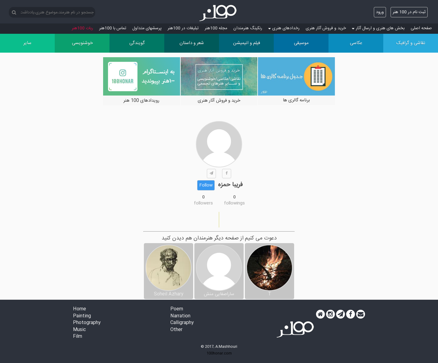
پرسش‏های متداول (147, 28)
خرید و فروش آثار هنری (326, 28)
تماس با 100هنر (112, 28)
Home (79, 309)
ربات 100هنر (82, 28)
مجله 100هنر (216, 28)
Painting (82, 316)
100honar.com (219, 353)
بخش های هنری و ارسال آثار (378, 28)
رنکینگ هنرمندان (247, 28)
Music (79, 329)
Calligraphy (182, 322)
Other (176, 329)
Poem (176, 309)
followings (234, 203)
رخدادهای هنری (284, 28)
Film (77, 336)
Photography (87, 322)
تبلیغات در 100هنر (183, 28)
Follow (206, 185)
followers (203, 203)
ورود (380, 12)
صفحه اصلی (421, 28)
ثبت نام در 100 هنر (409, 12)
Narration (180, 316)
